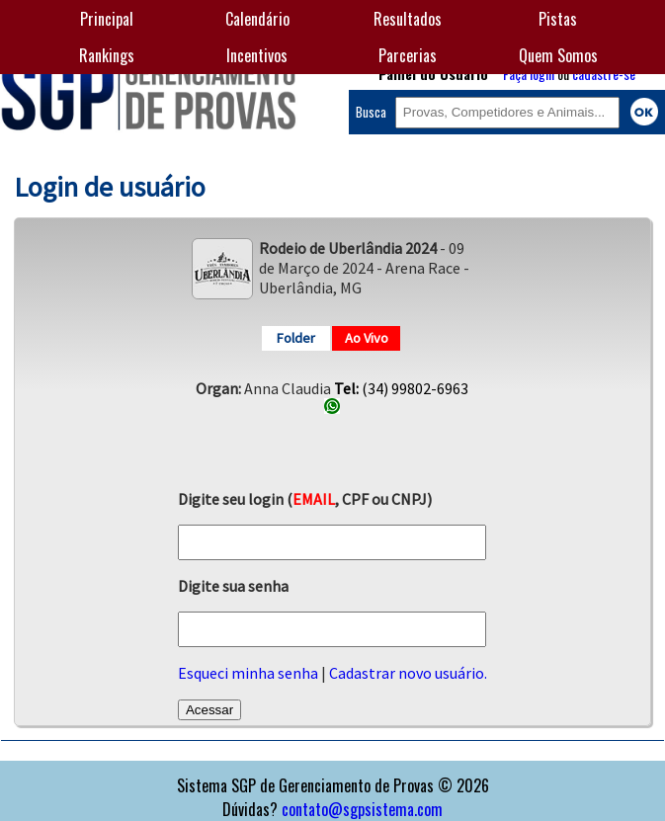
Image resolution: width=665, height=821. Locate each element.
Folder (296, 338)
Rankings (106, 55)
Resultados (408, 19)
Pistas (558, 19)
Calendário (257, 19)
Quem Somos (558, 55)
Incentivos (257, 55)
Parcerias (407, 55)
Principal (106, 19)
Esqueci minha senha (248, 673)
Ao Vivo (366, 338)
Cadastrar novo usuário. (408, 673)
